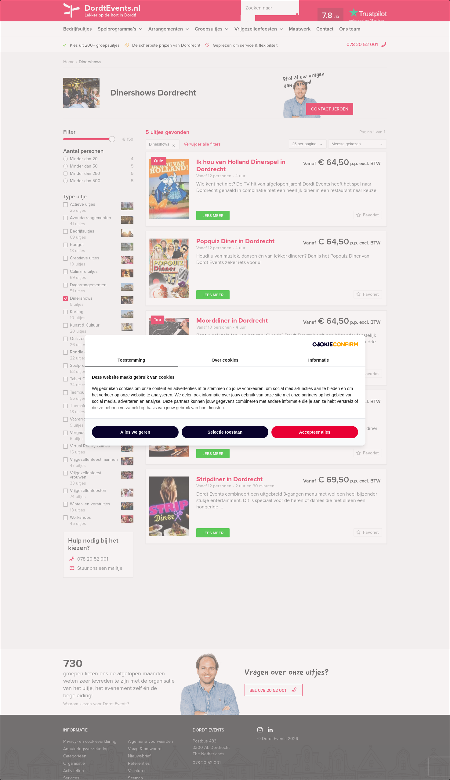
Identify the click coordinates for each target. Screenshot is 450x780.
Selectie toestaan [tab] (225, 432)
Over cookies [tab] (225, 360)
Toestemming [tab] (131, 360)
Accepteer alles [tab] (315, 432)
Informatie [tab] (318, 360)
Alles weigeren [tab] (135, 432)
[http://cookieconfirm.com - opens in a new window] (335, 344)
